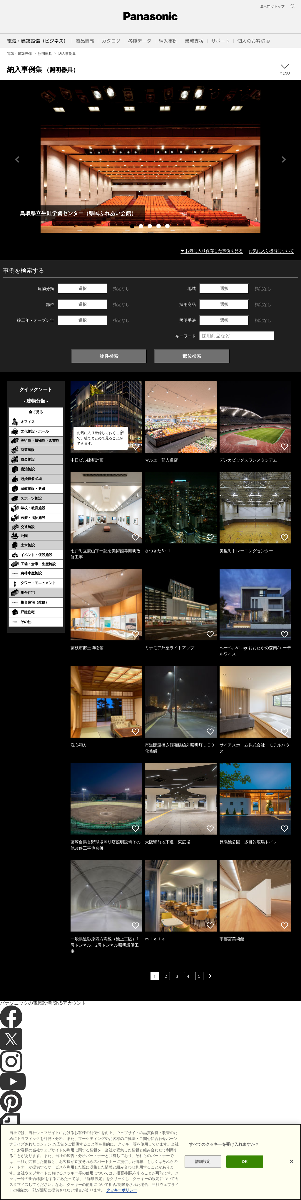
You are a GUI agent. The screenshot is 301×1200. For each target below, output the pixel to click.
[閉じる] (291, 1170)
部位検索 (192, 356)
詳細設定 (203, 1170)
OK (245, 1170)
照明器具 (45, 53)
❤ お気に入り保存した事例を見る (211, 250)
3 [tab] (150, 227)
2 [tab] (142, 227)
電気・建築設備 (19, 53)
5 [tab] (168, 227)
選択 (82, 288)
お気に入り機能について (271, 250)
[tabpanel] (150, 159)
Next (284, 159)
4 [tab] (159, 227)
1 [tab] (133, 227)
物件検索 (109, 356)
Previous (17, 159)
